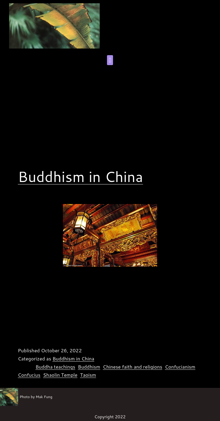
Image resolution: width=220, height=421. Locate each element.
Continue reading (135, 332)
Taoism (88, 374)
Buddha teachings (55, 366)
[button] (110, 60)
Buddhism (89, 366)
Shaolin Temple (60, 374)
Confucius (29, 374)
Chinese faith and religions (132, 366)
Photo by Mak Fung (36, 396)
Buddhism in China (80, 176)
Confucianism (180, 366)
